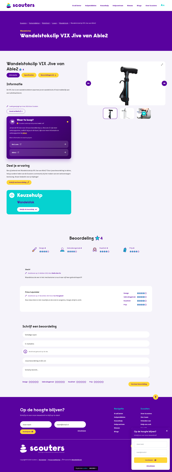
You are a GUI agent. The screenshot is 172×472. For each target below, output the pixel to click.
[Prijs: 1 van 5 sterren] (95, 381)
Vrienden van (146, 421)
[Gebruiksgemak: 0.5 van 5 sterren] (55, 381)
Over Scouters (151, 5)
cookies (85, 468)
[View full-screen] (162, 64)
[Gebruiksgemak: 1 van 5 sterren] (56, 381)
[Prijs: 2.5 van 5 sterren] (98, 381)
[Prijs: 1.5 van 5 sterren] (96, 381)
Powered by (72, 460)
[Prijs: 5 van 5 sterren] (103, 381)
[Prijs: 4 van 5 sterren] (101, 381)
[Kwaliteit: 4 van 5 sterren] (83, 381)
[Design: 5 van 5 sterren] (38, 381)
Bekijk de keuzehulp (28, 209)
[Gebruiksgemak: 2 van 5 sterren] (58, 381)
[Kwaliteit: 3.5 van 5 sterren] (82, 381)
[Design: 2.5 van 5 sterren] (33, 381)
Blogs (139, 5)
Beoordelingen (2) (48, 75)
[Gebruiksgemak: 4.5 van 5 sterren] (63, 381)
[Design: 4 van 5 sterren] (36, 381)
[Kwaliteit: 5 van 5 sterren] (85, 381)
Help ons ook (146, 424)
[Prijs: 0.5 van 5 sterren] (94, 381)
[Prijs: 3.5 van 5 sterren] (100, 381)
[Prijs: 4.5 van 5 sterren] (102, 381)
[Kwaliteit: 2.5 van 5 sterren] (80, 381)
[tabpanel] (39, 91)
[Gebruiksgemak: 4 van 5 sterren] (62, 381)
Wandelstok (63, 23)
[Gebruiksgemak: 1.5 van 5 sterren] (57, 381)
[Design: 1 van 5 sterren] (30, 381)
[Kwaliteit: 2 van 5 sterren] (79, 381)
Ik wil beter (76, 5)
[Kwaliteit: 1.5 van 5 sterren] (78, 381)
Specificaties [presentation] (29, 75)
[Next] (164, 83)
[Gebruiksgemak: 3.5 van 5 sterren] (61, 381)
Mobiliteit (46, 23)
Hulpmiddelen (90, 5)
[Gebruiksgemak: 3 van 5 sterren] (60, 381)
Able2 (25, 133)
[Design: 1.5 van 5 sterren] (31, 381)
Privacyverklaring (54, 460)
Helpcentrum (118, 5)
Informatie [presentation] (13, 75)
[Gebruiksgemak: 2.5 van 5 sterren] (59, 381)
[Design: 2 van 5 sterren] (32, 381)
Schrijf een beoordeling (19, 182)
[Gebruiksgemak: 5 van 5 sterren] (64, 381)
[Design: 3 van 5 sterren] (34, 381)
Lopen (54, 23)
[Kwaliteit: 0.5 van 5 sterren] (76, 381)
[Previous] (88, 83)
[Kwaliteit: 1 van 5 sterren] (77, 381)
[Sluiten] (167, 430)
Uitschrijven (82, 431)
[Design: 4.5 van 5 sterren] (37, 381)
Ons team (144, 417)
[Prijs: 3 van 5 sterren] (99, 381)
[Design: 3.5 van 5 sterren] (35, 381)
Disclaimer (42, 460)
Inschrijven (28, 432)
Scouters (23, 23)
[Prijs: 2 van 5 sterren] (97, 381)
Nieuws (130, 5)
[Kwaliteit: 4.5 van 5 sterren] (84, 381)
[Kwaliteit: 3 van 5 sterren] (81, 381)
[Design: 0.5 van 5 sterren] (29, 381)
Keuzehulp (104, 5)
